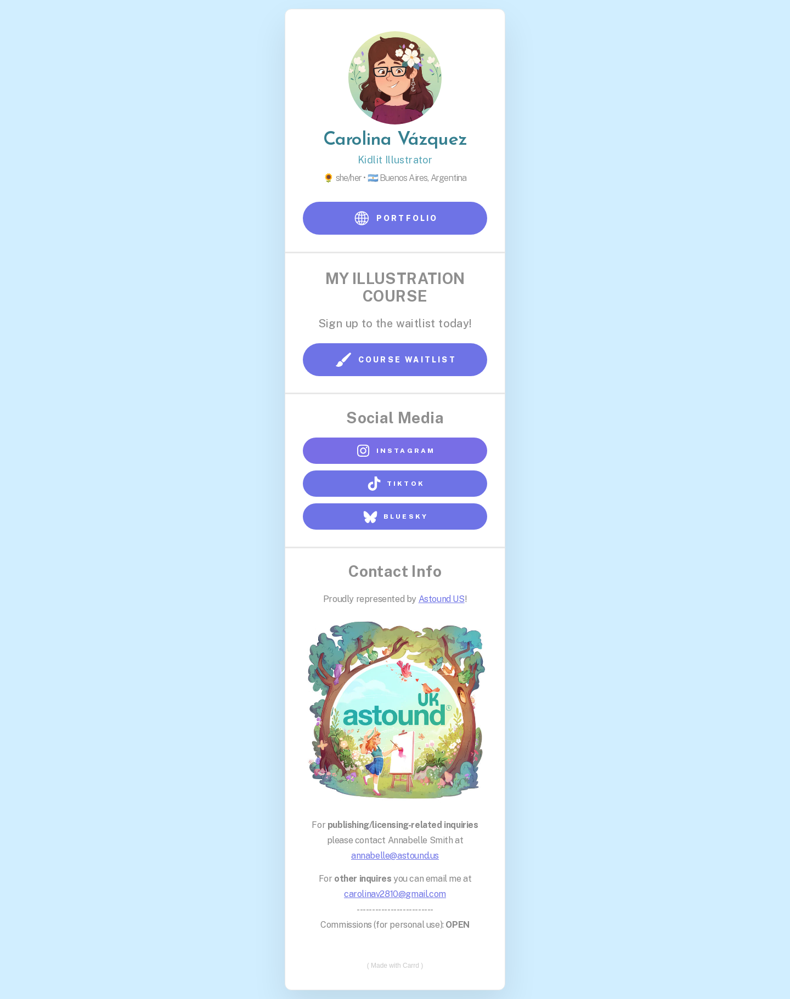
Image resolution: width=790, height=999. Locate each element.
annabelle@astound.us (395, 855)
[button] (395, 218)
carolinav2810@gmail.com (395, 893)
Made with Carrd (395, 965)
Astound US (442, 599)
